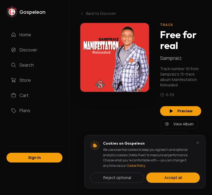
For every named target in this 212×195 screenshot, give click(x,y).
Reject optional (117, 177)
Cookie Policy (136, 165)
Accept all (173, 177)
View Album (179, 123)
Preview (181, 110)
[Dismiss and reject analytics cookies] (197, 142)
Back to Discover (98, 13)
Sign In (34, 157)
